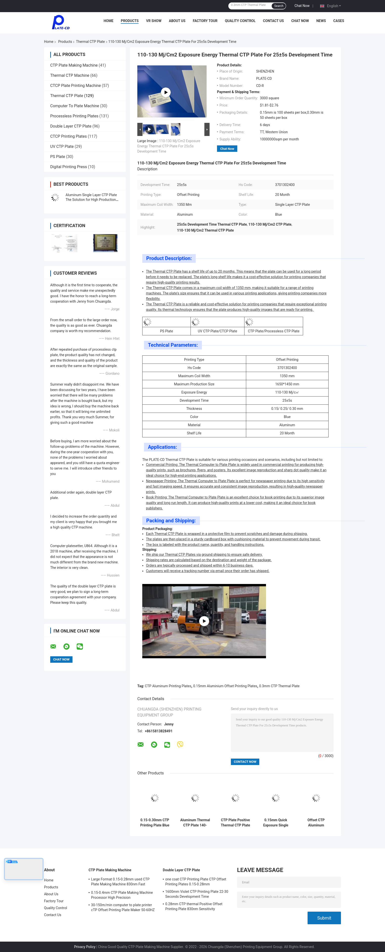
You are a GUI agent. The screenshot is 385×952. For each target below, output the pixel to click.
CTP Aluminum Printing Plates (168, 686)
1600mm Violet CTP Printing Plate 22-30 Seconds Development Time (196, 894)
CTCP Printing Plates (68, 136)
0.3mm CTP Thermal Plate (279, 686)
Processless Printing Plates (74, 116)
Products (130, 21)
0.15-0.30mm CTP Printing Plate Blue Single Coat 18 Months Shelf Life (154, 822)
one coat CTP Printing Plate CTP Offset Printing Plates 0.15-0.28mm (195, 881)
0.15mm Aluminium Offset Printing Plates (225, 686)
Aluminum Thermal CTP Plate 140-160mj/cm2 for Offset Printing (195, 822)
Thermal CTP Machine (69, 75)
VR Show (153, 21)
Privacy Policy (84, 947)
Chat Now (302, 6)
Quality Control (240, 21)
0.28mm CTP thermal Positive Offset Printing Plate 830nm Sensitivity (193, 906)
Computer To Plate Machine (74, 106)
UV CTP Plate (62, 146)
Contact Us (273, 21)
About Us (177, 21)
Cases (338, 21)
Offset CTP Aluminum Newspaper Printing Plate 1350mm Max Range (316, 822)
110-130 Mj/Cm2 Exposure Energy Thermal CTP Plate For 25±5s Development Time (168, 146)
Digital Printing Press (68, 166)
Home (109, 21)
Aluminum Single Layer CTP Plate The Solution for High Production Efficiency (91, 199)
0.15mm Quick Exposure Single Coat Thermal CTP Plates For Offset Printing (276, 822)
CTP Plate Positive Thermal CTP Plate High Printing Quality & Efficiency (235, 822)
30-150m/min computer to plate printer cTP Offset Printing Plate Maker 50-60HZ (123, 907)
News (321, 21)
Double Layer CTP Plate (71, 126)
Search (278, 6)
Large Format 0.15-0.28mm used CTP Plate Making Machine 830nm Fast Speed (120, 882)
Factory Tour (205, 21)
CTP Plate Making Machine (74, 65)
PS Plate (57, 156)
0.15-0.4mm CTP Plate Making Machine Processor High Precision (122, 895)
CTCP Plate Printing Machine (75, 85)
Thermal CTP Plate (90, 42)
